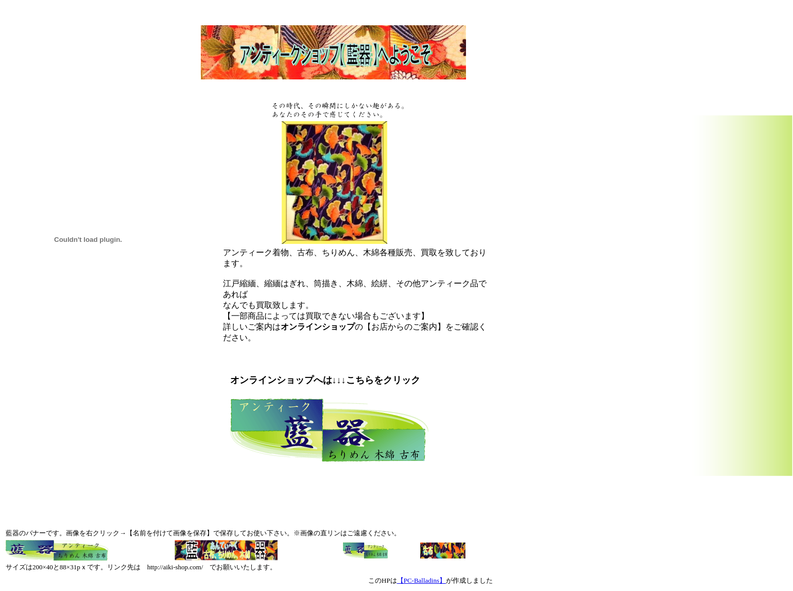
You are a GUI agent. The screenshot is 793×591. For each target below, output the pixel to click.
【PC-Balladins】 (421, 580)
